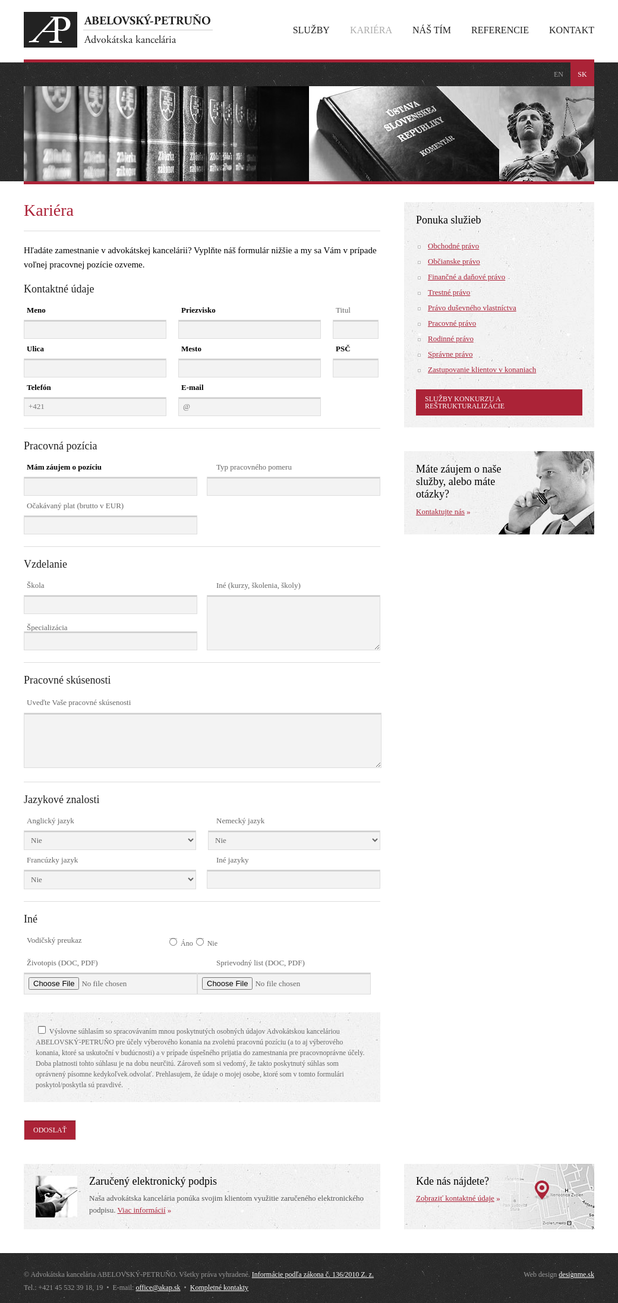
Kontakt (571, 30)
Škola (36, 585)
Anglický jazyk (50, 820)
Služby (311, 30)
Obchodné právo (453, 245)
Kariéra (371, 30)
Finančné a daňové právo (466, 276)
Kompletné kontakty (219, 1287)
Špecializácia (47, 627)
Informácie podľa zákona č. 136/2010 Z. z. (313, 1274)
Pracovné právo (452, 323)
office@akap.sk (157, 1287)
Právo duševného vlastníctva (472, 307)
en (558, 74)
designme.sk (576, 1274)
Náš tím (431, 30)
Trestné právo (449, 292)
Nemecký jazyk (240, 820)
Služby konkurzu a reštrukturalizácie (465, 402)
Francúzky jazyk (52, 860)
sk (582, 74)
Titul (343, 310)
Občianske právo (454, 261)
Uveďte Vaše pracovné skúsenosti (79, 702)
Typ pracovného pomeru (254, 467)
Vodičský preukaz (54, 940)
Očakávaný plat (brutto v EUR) (75, 505)
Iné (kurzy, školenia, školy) (258, 585)
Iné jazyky (232, 860)
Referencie (500, 30)
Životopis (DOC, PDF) (62, 963)
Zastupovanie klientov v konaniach (482, 369)
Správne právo (450, 354)
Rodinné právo (451, 338)
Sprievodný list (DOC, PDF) (260, 963)
